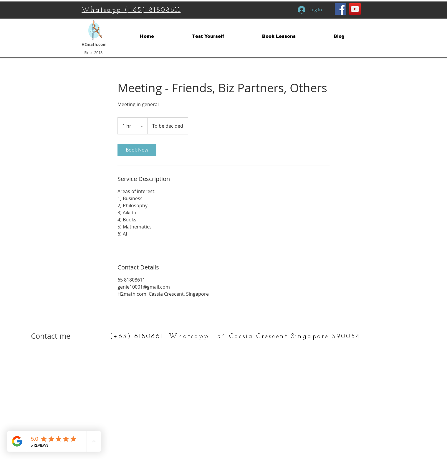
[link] (136, 150)
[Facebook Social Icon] (340, 9)
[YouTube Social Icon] (355, 9)
